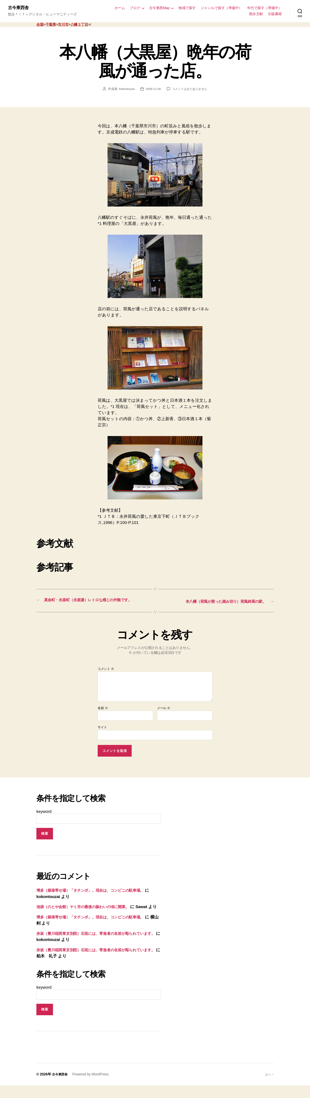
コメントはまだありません (190, 89)
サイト (102, 733)
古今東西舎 (19, 8)
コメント (106, 675)
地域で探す (187, 8)
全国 (39, 25)
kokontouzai (125, 89)
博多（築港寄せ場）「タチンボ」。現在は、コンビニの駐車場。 (96, 896)
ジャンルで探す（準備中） (221, 8)
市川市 (63, 25)
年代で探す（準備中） (264, 8)
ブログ (135, 8)
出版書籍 (275, 14)
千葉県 (50, 25)
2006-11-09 (152, 89)
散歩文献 (256, 14)
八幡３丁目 (79, 25)
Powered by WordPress (92, 1087)
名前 (103, 714)
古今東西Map (159, 8)
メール (163, 714)
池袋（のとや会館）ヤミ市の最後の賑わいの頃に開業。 (88, 913)
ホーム (119, 8)
